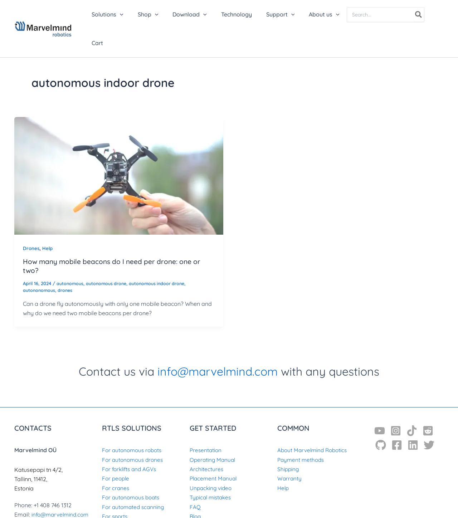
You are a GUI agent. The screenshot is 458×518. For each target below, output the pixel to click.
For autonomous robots (133, 421)
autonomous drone (108, 255)
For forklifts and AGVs (131, 440)
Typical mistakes (212, 468)
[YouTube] (379, 402)
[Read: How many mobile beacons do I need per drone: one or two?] (118, 146)
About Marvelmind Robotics (314, 421)
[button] (132, 14)
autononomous (40, 261)
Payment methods (301, 431)
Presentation (206, 421)
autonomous (71, 255)
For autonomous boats (132, 468)
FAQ (195, 478)
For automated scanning (134, 478)
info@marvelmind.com (217, 343)
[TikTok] (412, 402)
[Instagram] (396, 402)
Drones (31, 219)
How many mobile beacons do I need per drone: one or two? (115, 237)
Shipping (288, 440)
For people (116, 450)
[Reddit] (428, 402)
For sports (115, 487)
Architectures (207, 440)
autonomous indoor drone (162, 255)
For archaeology (124, 497)
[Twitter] (429, 416)
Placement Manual (214, 450)
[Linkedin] (413, 416)
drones (67, 261)
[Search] (415, 15)
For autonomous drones (134, 431)
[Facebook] (397, 416)
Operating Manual (213, 431)
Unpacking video (212, 459)
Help (48, 219)
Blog (196, 487)
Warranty (289, 450)
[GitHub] (381, 416)
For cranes (116, 459)
